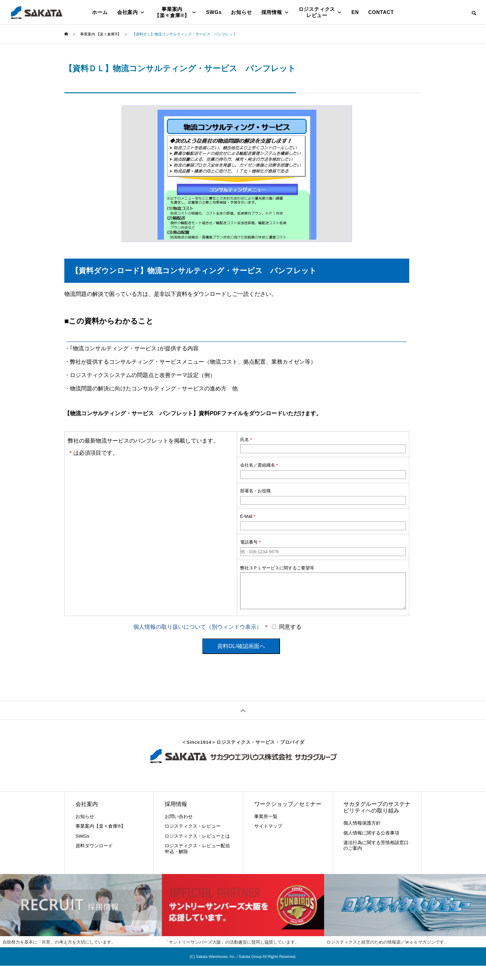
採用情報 (275, 12)
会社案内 (131, 12)
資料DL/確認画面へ (241, 646)
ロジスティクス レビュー (320, 12)
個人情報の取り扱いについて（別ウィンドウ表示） (197, 627)
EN (355, 12)
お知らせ (241, 12)
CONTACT (381, 12)
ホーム (100, 12)
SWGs (214, 12)
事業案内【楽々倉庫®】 (175, 12)
